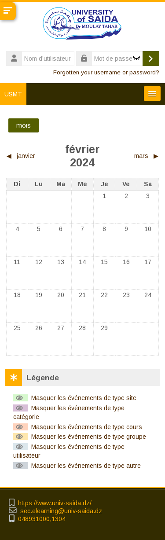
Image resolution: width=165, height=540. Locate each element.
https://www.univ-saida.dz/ (55, 503)
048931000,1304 (42, 519)
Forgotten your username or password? (106, 72)
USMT (13, 94)
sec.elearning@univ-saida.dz (61, 511)
